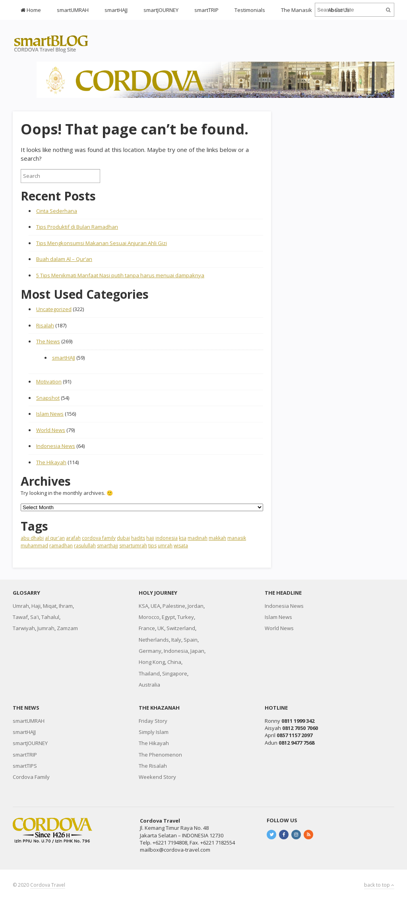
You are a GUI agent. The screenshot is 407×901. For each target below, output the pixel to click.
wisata (181, 545)
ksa (182, 538)
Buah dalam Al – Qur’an (64, 259)
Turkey (185, 617)
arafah (73, 538)
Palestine (174, 605)
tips (152, 545)
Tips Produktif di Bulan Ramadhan (77, 226)
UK (160, 628)
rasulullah (85, 545)
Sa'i (34, 617)
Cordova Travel (47, 885)
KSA (143, 605)
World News (50, 430)
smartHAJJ (116, 10)
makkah (217, 538)
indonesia (166, 538)
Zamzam (67, 628)
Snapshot (48, 397)
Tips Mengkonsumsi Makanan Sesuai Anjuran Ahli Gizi (101, 243)
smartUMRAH (73, 10)
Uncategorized (54, 309)
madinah (197, 538)
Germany (150, 650)
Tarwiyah (24, 628)
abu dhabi (32, 538)
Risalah (45, 325)
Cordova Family (31, 776)
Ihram (66, 605)
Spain (191, 639)
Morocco (149, 617)
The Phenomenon (160, 754)
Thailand (149, 673)
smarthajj (107, 545)
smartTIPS (25, 765)
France (147, 628)
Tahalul (50, 617)
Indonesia (176, 650)
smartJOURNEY (160, 10)
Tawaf (20, 617)
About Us (339, 10)
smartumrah (133, 545)
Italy (176, 639)
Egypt (168, 617)
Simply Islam (154, 732)
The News (48, 341)
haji (150, 538)
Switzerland (181, 628)
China (174, 662)
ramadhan (61, 545)
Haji (36, 605)
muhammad (34, 545)
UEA (155, 605)
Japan (197, 650)
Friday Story (153, 720)
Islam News (50, 413)
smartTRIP (206, 10)
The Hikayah (51, 462)
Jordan (196, 605)
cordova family (99, 538)
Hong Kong (152, 662)
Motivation (49, 381)
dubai (123, 538)
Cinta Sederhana (56, 210)
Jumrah (45, 628)
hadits (138, 538)
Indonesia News (55, 446)
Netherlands (154, 639)
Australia (149, 684)
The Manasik (296, 10)
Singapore (174, 673)
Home (31, 10)
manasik (236, 538)
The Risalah (153, 765)
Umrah (21, 605)
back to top (379, 885)
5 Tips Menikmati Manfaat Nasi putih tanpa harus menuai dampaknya (120, 275)
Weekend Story (157, 776)
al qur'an (55, 538)
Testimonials (250, 10)
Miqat (49, 605)
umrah (165, 545)
